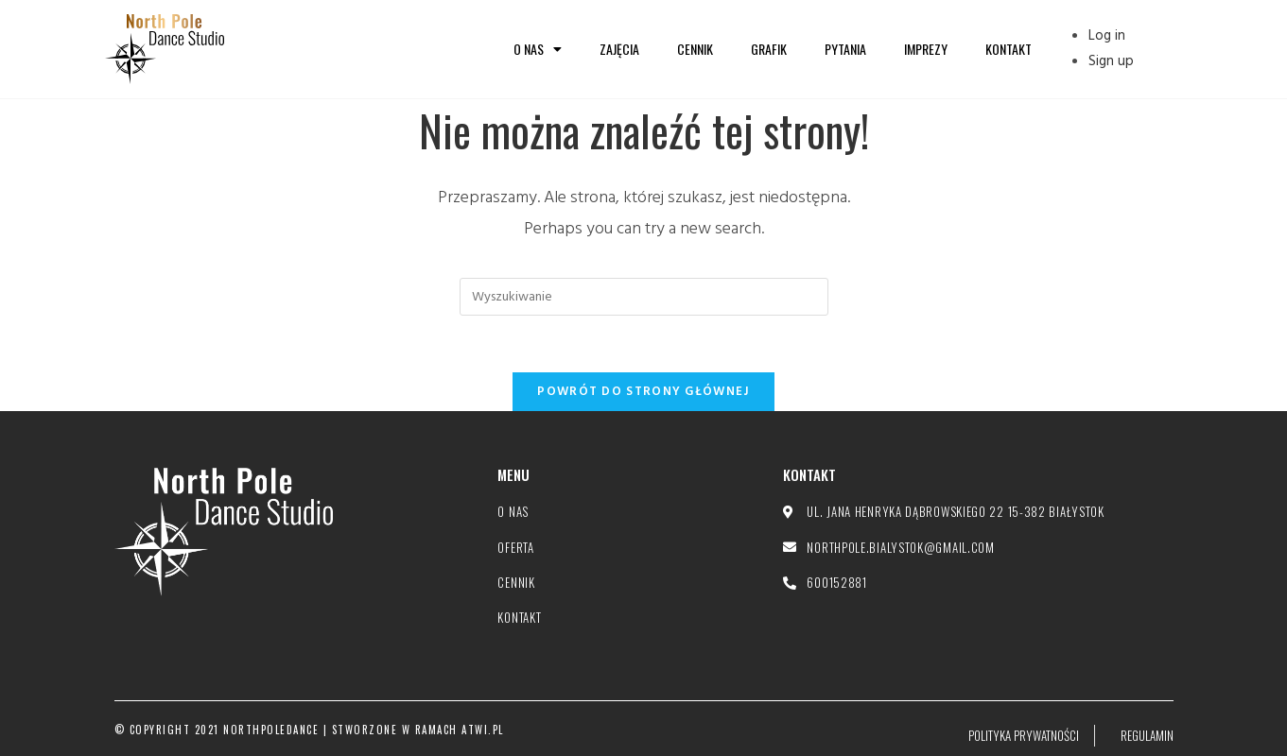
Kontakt (1008, 49)
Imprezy (926, 49)
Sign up (1111, 61)
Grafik (769, 49)
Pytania (845, 49)
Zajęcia (619, 49)
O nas (537, 49)
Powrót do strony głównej (643, 392)
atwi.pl (482, 729)
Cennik (695, 49)
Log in (1106, 36)
